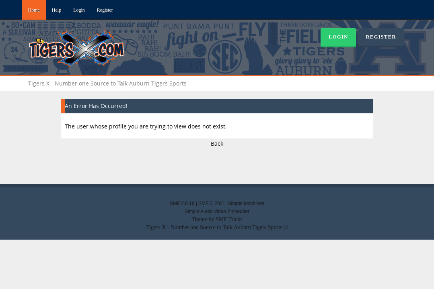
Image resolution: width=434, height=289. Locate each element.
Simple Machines (246, 203)
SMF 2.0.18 (182, 203)
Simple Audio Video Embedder (217, 211)
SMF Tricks (229, 219)
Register (105, 10)
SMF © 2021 (211, 203)
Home (34, 10)
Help (56, 10)
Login (79, 10)
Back (217, 143)
